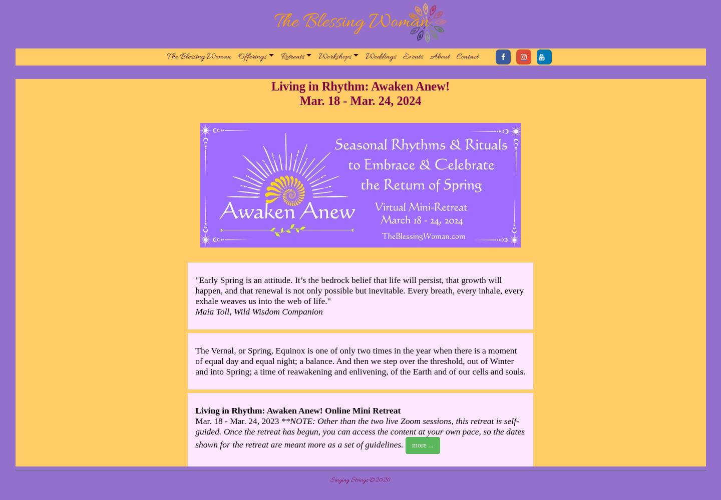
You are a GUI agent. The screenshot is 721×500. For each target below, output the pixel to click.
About (440, 57)
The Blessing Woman (199, 57)
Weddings (381, 57)
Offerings (252, 57)
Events (413, 57)
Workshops (334, 57)
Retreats (292, 57)
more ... (423, 445)
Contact (468, 57)
